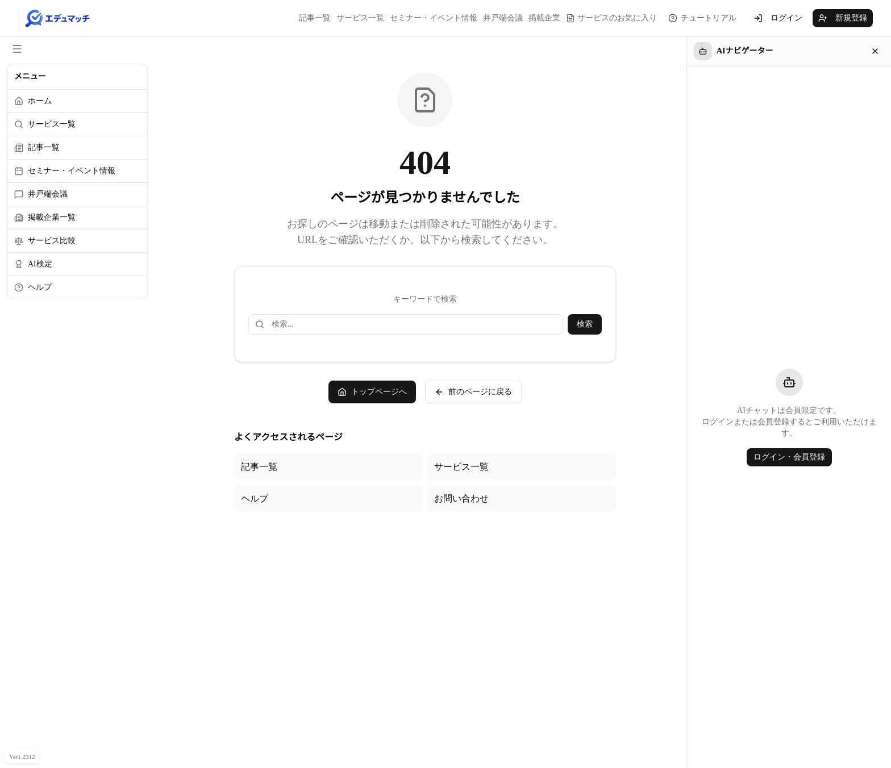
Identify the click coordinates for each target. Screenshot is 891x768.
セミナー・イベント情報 (433, 18)
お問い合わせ (461, 498)
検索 (585, 324)
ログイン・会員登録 (789, 457)
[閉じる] (875, 51)
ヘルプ (254, 498)
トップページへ (372, 391)
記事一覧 (315, 18)
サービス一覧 (360, 18)
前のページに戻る (473, 391)
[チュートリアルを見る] (702, 18)
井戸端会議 (503, 18)
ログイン (777, 18)
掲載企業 (544, 18)
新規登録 (842, 18)
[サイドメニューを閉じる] (17, 49)
